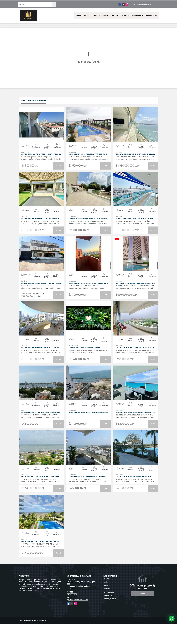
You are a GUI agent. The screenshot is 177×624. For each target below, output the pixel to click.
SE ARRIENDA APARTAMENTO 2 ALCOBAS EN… (88, 412)
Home (78, 15)
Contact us (151, 15)
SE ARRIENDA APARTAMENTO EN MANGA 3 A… (88, 283)
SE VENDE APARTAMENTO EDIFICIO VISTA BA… (135, 283)
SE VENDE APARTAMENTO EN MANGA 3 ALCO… (88, 218)
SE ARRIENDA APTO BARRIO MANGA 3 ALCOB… (41, 154)
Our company (137, 15)
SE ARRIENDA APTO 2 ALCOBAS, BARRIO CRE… (88, 477)
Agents (125, 15)
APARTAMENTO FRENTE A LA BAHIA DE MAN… (135, 218)
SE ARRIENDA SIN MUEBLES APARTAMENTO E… (88, 154)
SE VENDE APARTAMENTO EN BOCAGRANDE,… (41, 348)
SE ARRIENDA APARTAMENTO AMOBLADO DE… (136, 348)
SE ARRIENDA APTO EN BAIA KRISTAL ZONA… (135, 477)
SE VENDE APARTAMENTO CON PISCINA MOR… (41, 218)
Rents (94, 15)
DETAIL (58, 166)
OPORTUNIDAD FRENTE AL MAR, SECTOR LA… (40, 541)
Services (115, 15)
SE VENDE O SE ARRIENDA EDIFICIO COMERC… (41, 283)
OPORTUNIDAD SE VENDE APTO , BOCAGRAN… (135, 154)
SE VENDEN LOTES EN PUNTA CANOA (84, 348)
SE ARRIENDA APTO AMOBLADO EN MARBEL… (135, 412)
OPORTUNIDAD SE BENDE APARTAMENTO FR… (41, 477)
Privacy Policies (110, 599)
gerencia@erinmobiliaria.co (77, 600)
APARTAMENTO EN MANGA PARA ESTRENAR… (40, 412)
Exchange (104, 15)
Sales (86, 15)
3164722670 (144, 5)
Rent (106, 585)
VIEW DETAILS (41, 124)
